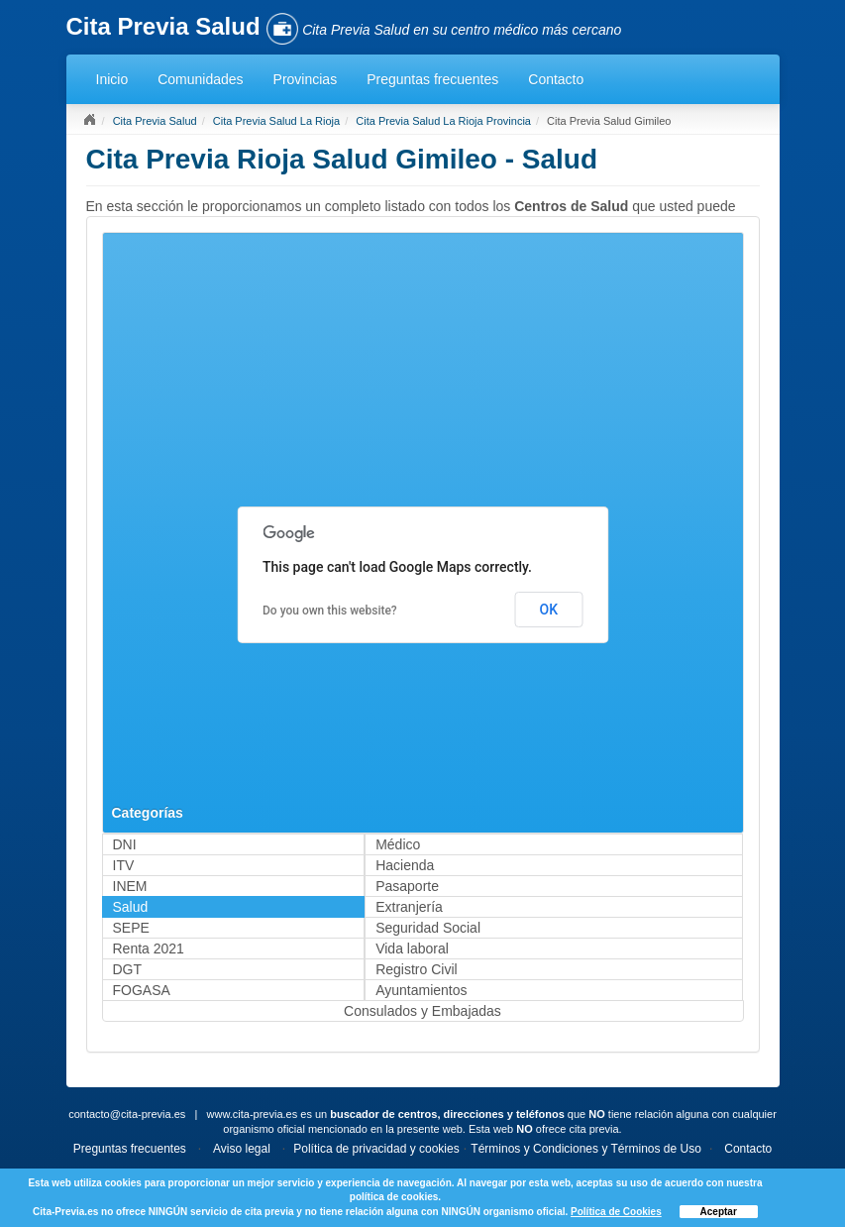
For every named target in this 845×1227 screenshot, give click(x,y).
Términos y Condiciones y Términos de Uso (586, 1149)
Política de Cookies (616, 1211)
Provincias (305, 79)
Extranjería (409, 907)
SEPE (131, 928)
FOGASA (141, 990)
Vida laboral (412, 948)
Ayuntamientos (421, 990)
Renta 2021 (148, 948)
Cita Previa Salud (155, 121)
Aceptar (718, 1211)
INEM (130, 886)
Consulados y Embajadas (422, 1011)
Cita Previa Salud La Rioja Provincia (443, 121)
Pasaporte (407, 886)
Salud (131, 907)
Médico (397, 844)
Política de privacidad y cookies (376, 1149)
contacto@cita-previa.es (126, 1114)
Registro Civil (416, 969)
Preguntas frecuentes (432, 79)
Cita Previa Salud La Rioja (276, 121)
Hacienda (404, 865)
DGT (128, 969)
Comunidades (200, 79)
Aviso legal (241, 1149)
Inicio (112, 79)
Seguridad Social (427, 928)
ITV (124, 865)
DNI (125, 844)
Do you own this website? (330, 610)
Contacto (555, 79)
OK (549, 609)
